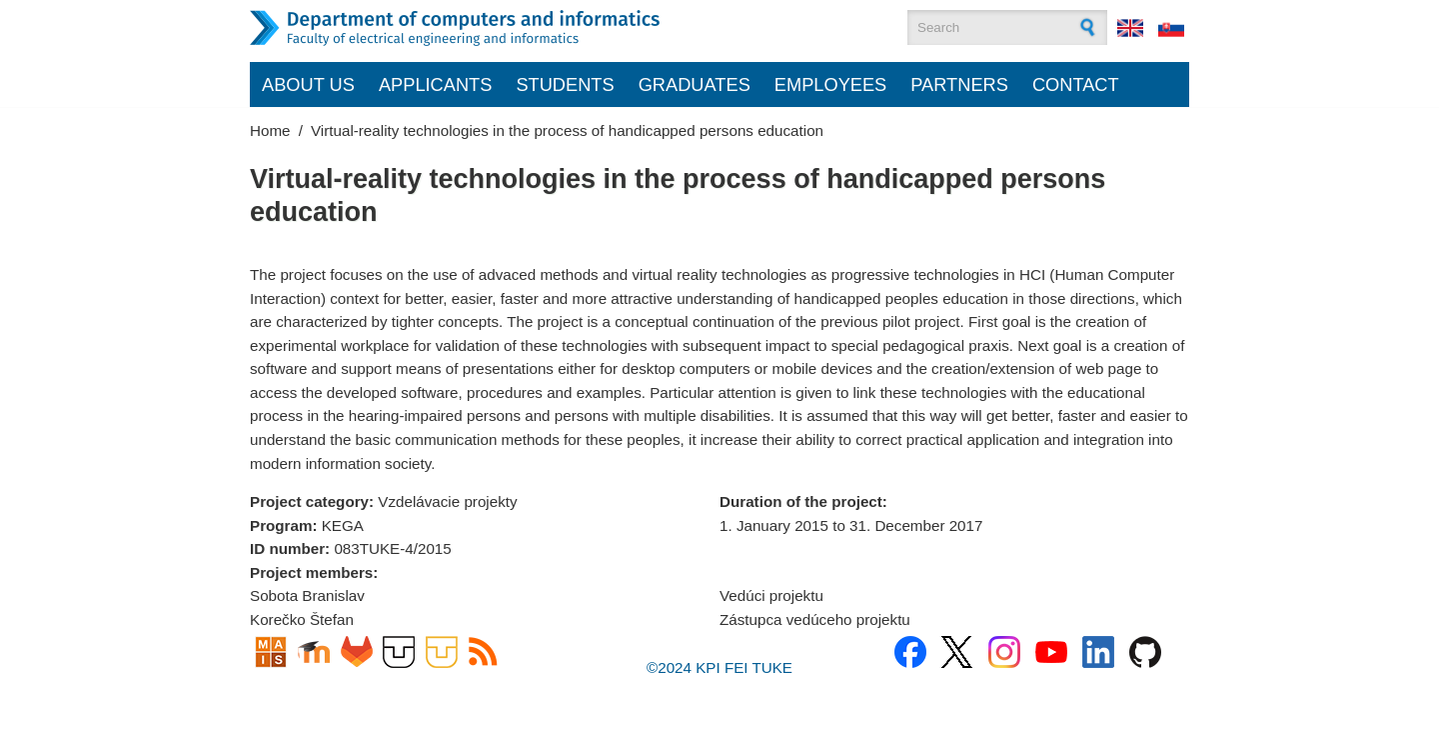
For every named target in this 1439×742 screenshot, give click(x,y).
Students (565, 84)
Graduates (694, 84)
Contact (1075, 84)
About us (308, 84)
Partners (959, 84)
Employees (830, 84)
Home (270, 130)
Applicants (436, 84)
